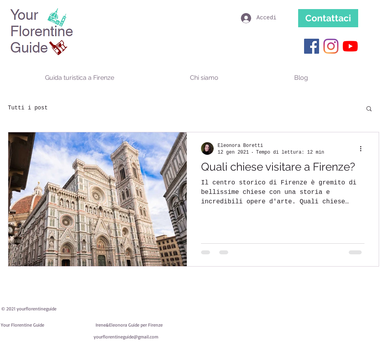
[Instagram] (330, 46)
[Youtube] (350, 46)
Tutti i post (28, 108)
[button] (369, 109)
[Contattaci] (328, 18)
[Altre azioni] (363, 148)
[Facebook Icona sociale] (311, 46)
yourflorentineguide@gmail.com (126, 337)
